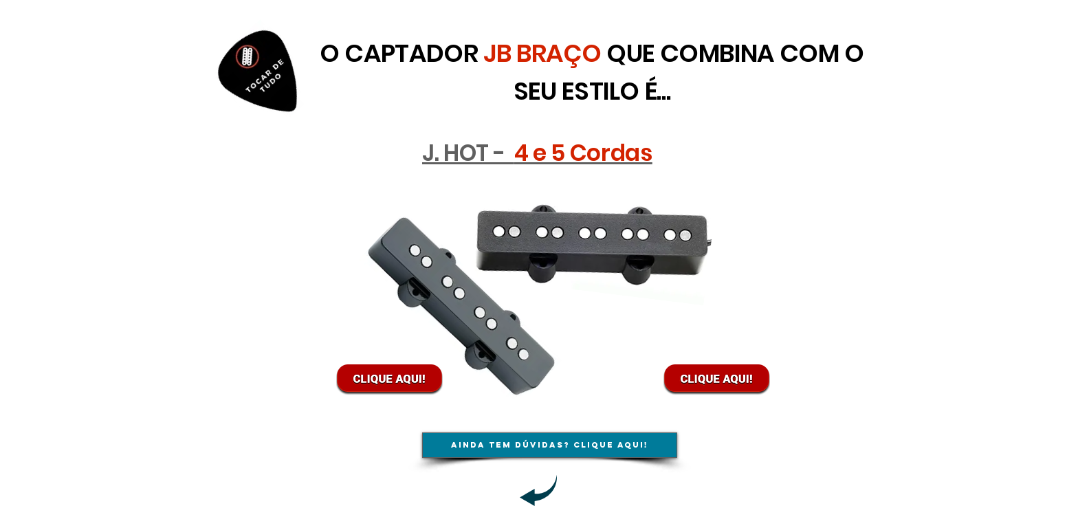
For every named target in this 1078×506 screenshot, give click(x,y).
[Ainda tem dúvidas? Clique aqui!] (549, 445)
